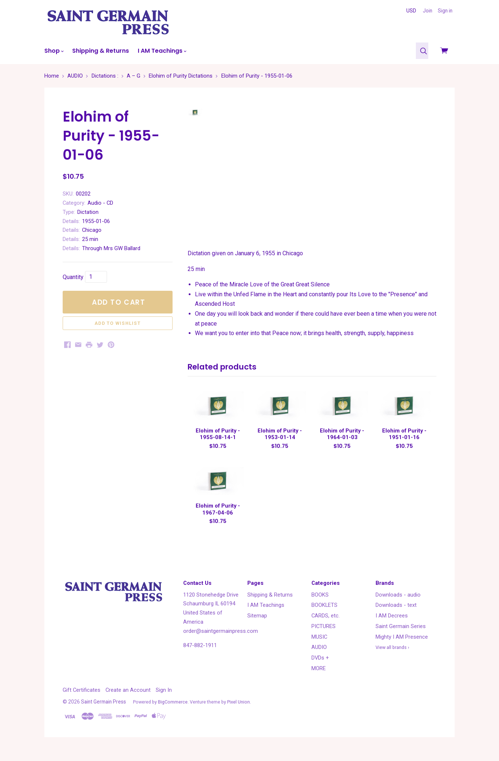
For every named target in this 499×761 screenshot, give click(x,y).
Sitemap (257, 624)
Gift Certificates (81, 698)
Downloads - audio (398, 603)
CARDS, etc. (325, 624)
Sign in (445, 11)
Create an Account (128, 698)
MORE (318, 677)
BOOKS (320, 603)
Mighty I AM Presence (402, 645)
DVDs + (320, 667)
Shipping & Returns (100, 51)
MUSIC (319, 645)
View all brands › (392, 656)
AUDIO (319, 656)
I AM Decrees (392, 624)
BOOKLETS (324, 614)
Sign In (164, 698)
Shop (53, 51)
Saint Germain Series (401, 635)
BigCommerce (173, 711)
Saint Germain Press (103, 711)
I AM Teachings (162, 51)
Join (427, 11)
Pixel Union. (239, 711)
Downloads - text (396, 614)
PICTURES (323, 635)
